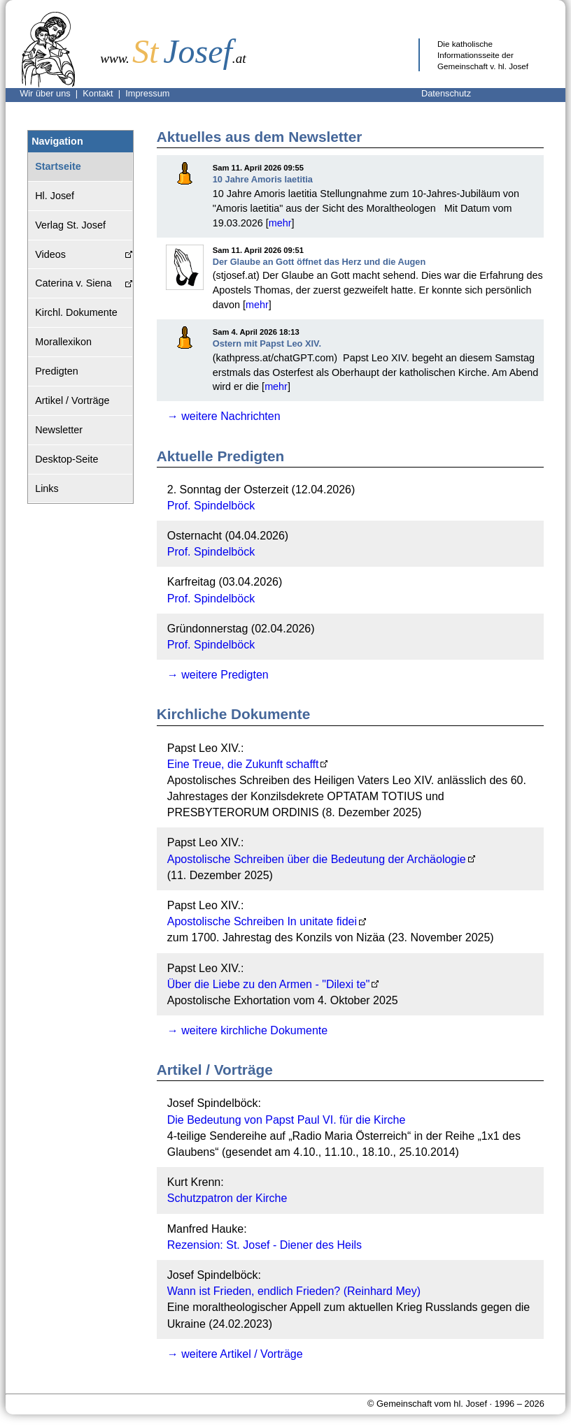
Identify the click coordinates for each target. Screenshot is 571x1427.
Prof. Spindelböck (211, 506)
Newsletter (59, 429)
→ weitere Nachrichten (224, 416)
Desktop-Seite (66, 459)
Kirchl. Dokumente (76, 312)
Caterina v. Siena (73, 283)
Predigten (56, 371)
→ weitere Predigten (218, 675)
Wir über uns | (51, 93)
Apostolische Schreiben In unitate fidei (262, 921)
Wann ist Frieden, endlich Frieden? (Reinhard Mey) (294, 1291)
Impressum (147, 93)
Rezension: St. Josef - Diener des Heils (264, 1245)
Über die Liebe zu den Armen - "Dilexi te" (268, 984)
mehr (280, 223)
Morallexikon (63, 341)
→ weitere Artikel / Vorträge (235, 1354)
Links (47, 488)
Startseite (58, 166)
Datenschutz (446, 93)
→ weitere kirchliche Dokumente (247, 1030)
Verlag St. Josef (70, 225)
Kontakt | (104, 93)
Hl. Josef (54, 195)
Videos (50, 254)
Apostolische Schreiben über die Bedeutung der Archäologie (316, 859)
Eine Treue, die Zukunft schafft (243, 764)
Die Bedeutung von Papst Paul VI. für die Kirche (286, 1120)
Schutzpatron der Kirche (227, 1198)
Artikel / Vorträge (72, 400)
